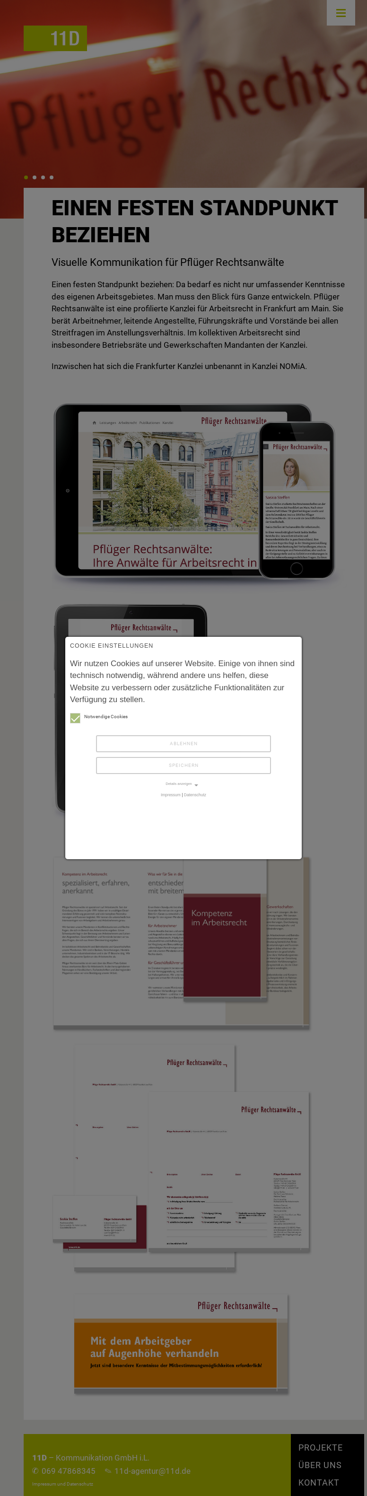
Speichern (184, 765)
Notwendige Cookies (99, 716)
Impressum (171, 794)
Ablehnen (184, 743)
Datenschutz (195, 794)
